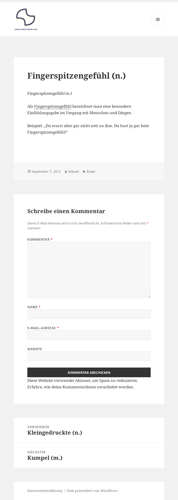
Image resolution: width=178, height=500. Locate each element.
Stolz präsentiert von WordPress (92, 490)
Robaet (73, 171)
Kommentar (40, 239)
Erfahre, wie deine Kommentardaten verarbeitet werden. (80, 387)
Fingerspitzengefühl (52, 106)
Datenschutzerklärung (44, 490)
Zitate (90, 171)
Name (34, 307)
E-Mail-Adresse (43, 328)
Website (34, 349)
